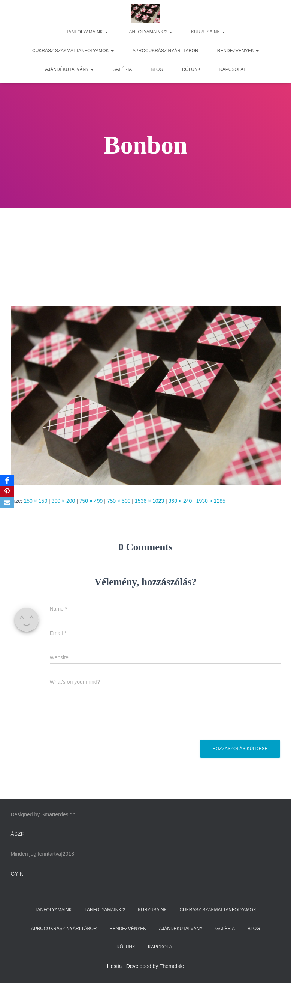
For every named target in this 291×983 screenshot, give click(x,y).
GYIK (17, 874)
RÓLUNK (191, 69)
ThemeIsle (172, 966)
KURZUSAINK (208, 32)
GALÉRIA (122, 69)
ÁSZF (17, 834)
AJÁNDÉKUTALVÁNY (69, 69)
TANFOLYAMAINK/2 (149, 32)
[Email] (7, 502)
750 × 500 (119, 501)
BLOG (157, 69)
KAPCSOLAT (232, 69)
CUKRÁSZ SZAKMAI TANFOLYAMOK (73, 50)
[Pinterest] (7, 491)
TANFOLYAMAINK (87, 32)
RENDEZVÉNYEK (238, 50)
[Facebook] (7, 480)
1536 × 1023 (149, 501)
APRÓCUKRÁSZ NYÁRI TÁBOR (165, 50)
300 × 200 (63, 501)
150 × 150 (36, 501)
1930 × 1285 (210, 501)
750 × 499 (91, 501)
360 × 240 (180, 501)
